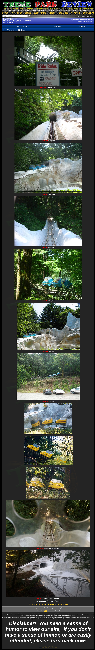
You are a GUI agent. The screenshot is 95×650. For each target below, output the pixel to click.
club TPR (75, 13)
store (28, 13)
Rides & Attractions (23, 26)
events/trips (40, 13)
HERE (45, 611)
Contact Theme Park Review (48, 647)
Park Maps (82, 26)
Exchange (63, 13)
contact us (88, 13)
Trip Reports (57, 26)
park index (17, 13)
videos (52, 13)
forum (5, 13)
